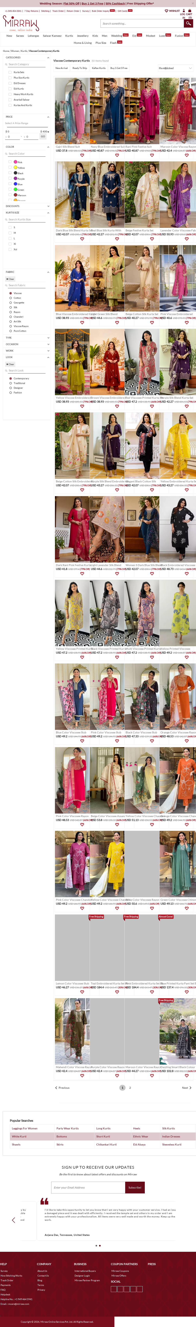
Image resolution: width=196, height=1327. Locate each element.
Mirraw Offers (118, 1275)
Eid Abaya (139, 1144)
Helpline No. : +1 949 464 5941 (16, 1299)
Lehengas (33, 35)
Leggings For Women (24, 1128)
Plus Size (101, 42)
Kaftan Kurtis (99, 68)
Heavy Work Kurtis (23, 94)
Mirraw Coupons (120, 1270)
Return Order (73, 11)
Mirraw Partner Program (87, 1280)
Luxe (165, 35)
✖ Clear (10, 279)
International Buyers (85, 1270)
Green (19, 189)
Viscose (18, 293)
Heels (136, 1128)
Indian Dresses (171, 1136)
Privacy (41, 1289)
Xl (15, 243)
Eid (137, 35)
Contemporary (21, 378)
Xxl (15, 249)
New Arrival (62, 68)
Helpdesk (5, 1294)
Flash (116, 42)
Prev (14, 1220)
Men (104, 35)
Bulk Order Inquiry (100, 11)
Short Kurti (103, 1136)
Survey (85, 11)
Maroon (20, 195)
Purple (19, 178)
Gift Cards (125, 11)
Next (185, 1087)
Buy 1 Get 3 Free (118, 68)
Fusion (182, 35)
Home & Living (83, 42)
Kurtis (69, 35)
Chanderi (18, 316)
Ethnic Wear (140, 1136)
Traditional (19, 383)
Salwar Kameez (52, 35)
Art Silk (17, 321)
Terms (40, 1285)
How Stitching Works (11, 1275)
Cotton (17, 297)
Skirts (60, 1144)
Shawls (16, 1144)
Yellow (19, 167)
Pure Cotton (20, 330)
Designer (18, 387)
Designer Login (82, 1275)
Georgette (19, 302)
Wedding (120, 35)
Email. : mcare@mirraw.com (15, 1303)
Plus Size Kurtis (21, 77)
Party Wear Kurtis (68, 1128)
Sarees (20, 35)
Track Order (58, 11)
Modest (150, 35)
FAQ (3, 1289)
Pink (18, 162)
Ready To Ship (80, 68)
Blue (18, 184)
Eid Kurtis (19, 88)
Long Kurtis (103, 1128)
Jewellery (82, 35)
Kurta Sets (19, 72)
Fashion (18, 392)
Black (18, 173)
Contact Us (43, 1275)
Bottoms (62, 1136)
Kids (95, 35)
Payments (6, 1285)
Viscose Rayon (21, 326)
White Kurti (19, 1136)
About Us (42, 1270)
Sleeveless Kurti (171, 1144)
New (9, 35)
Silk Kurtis (168, 1128)
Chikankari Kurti (106, 1144)
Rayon (17, 312)
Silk (15, 307)
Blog (39, 1280)
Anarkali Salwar (22, 99)
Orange (20, 200)
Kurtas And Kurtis (23, 105)
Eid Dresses (20, 83)
